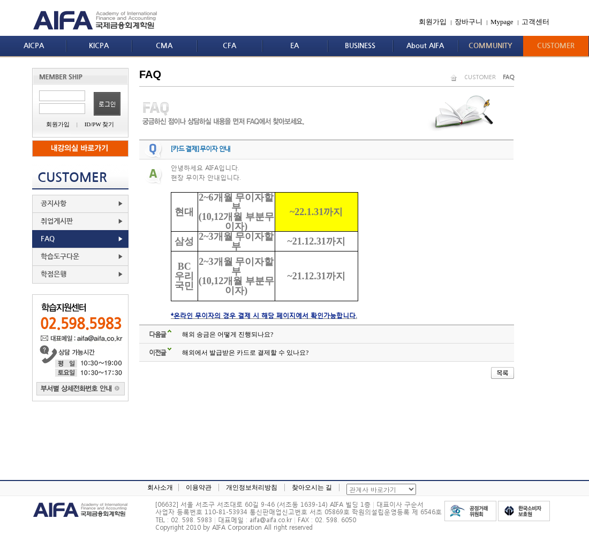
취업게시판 (57, 221)
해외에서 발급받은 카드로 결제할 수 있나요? (245, 352)
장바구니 (468, 22)
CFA (229, 45)
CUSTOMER (556, 45)
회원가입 (433, 22)
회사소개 (160, 487)
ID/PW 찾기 (100, 124)
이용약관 (199, 487)
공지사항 (53, 203)
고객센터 (535, 22)
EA (294, 45)
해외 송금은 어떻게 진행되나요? (227, 334)
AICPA (34, 45)
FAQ (48, 238)
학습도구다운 (60, 256)
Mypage (502, 22)
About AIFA (425, 45)
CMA (164, 45)
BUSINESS (360, 45)
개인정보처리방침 (251, 487)
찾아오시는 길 (312, 487)
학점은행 (53, 274)
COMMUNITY (490, 45)
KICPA (99, 45)
